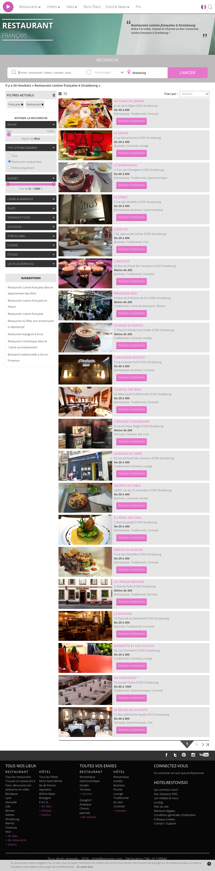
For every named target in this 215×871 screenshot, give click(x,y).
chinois (84, 808)
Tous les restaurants (18, 777)
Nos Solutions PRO (166, 794)
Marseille (11, 802)
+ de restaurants (15, 840)
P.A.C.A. (44, 802)
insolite (84, 785)
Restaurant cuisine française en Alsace (27, 304)
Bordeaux (11, 794)
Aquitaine (45, 789)
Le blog (158, 802)
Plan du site (161, 806)
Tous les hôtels (48, 777)
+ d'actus (11, 844)
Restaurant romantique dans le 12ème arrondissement (27, 344)
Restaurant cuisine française (25, 314)
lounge (118, 794)
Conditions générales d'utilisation (175, 815)
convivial (118, 806)
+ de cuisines (88, 817)
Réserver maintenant (131, 121)
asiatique (85, 804)
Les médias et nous (166, 798)
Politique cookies (164, 819)
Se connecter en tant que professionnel (179, 773)
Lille (7, 806)
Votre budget (103, 72)
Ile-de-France (47, 785)
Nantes (9, 815)
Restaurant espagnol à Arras (26, 334)
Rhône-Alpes (47, 794)
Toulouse (11, 827)
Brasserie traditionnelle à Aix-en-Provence (28, 357)
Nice (8, 832)
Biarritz (9, 823)
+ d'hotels (45, 811)
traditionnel (121, 798)
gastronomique (90, 781)
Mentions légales (164, 811)
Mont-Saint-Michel (50, 781)
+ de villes (11, 836)
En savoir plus (85, 867)
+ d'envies (86, 794)
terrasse (85, 789)
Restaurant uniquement (26, 162)
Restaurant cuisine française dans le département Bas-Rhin (30, 290)
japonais (85, 813)
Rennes (10, 811)
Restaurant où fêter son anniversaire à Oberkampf (31, 324)
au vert (118, 802)
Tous (14, 156)
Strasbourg (12, 819)
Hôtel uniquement (22, 168)
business (119, 785)
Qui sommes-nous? (166, 790)
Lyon (8, 798)
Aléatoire (187, 94)
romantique (87, 777)
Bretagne (45, 798)
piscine (117, 789)
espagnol (85, 800)
